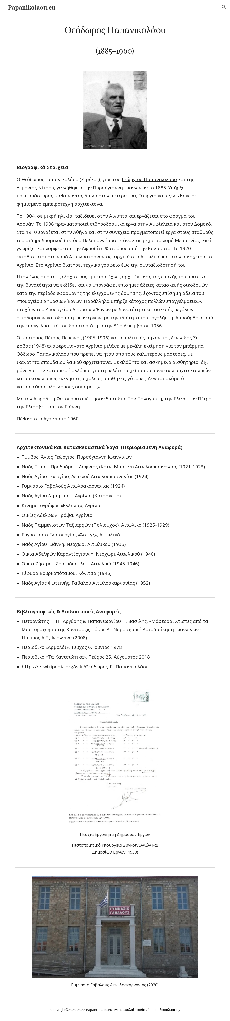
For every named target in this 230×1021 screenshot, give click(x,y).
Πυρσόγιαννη (108, 187)
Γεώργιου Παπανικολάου (149, 179)
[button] (224, 7)
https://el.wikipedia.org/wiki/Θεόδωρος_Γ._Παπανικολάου (85, 666)
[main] (115, 39)
